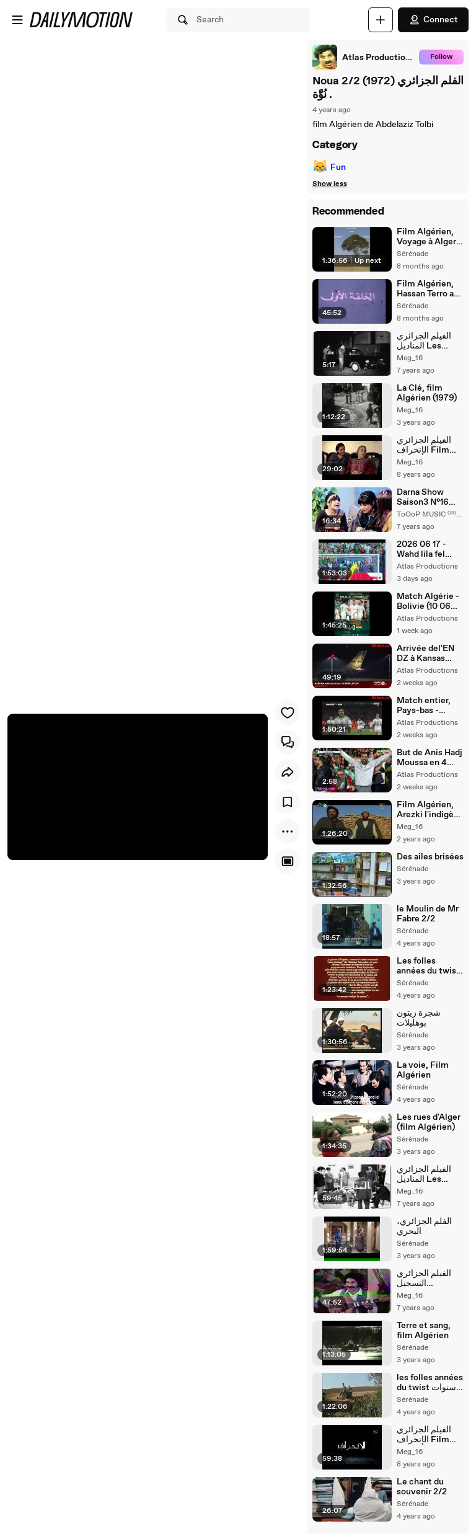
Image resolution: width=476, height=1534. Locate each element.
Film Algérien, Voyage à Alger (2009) (426, 237)
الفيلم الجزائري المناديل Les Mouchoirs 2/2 (426, 341)
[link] (363, 57)
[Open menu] (17, 19)
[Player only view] (287, 861)
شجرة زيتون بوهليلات (419, 1018)
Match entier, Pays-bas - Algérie (424, 706)
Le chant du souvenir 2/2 (422, 1487)
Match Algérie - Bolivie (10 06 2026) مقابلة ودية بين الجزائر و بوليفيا (429, 601)
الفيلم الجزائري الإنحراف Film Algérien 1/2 (424, 1435)
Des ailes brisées (430, 857)
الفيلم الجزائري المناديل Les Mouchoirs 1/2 (425, 1174)
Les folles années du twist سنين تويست (428, 966)
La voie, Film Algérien (423, 1070)
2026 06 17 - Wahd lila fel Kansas (421, 549)
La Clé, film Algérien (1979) (427, 393)
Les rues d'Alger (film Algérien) (429, 1122)
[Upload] (380, 19)
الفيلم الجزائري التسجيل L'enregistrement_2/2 (429, 1278)
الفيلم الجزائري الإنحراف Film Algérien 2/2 (424, 445)
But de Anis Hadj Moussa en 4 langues (429, 758)
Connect (433, 20)
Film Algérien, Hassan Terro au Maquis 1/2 (428, 289)
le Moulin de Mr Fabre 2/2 (428, 914)
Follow (441, 57)
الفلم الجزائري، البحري (424, 1226)
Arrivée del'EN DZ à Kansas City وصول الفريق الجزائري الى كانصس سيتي (429, 653)
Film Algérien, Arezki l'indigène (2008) (430, 810)
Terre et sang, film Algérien (424, 1331)
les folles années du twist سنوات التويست (430, 1383)
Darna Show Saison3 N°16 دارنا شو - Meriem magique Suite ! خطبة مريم (428, 497)
